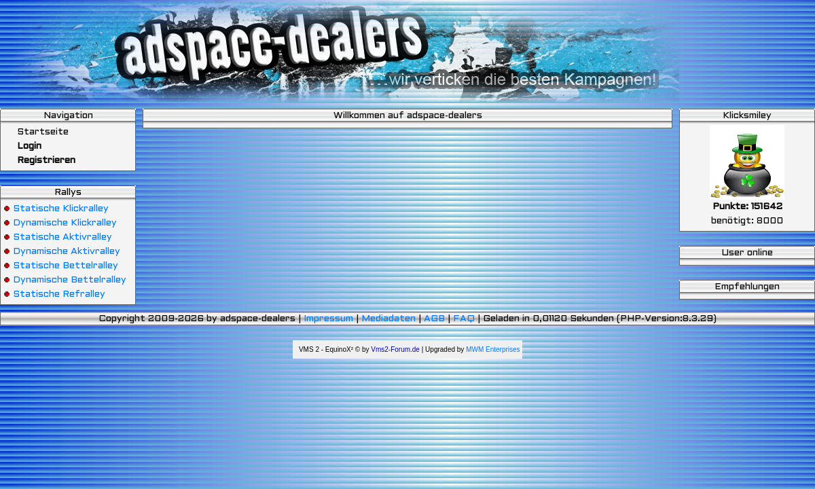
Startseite (36, 132)
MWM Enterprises (493, 349)
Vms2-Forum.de (395, 349)
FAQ (464, 318)
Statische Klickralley (61, 208)
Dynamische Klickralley (65, 223)
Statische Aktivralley (62, 237)
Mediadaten (388, 318)
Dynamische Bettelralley (69, 280)
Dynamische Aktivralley (66, 251)
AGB (434, 318)
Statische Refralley (59, 294)
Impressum (328, 318)
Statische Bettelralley (65, 265)
